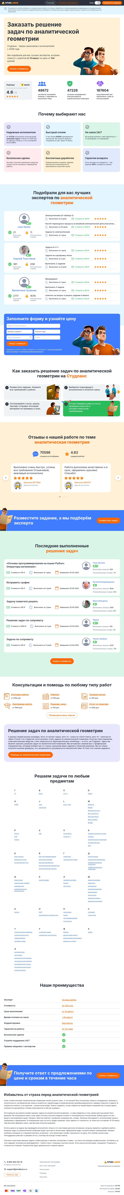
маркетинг (91, 883)
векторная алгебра (45, 859)
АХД (89, 845)
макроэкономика (94, 880)
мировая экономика (95, 901)
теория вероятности (21, 935)
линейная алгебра (69, 880)
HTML (16, 804)
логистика (67, 886)
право (65, 915)
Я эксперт (51, 3)
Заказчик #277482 (32, 482)
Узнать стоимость (19, 69)
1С (15, 793)
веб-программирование (47, 856)
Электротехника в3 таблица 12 (59, 215)
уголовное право (45, 932)
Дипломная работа (22, 704)
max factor (24, 226)
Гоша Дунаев (99, 563)
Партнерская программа (50, 1162)
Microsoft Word (93, 816)
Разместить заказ (108, 520)
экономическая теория (22, 964)
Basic (41, 793)
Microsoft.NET (93, 819)
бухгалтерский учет (21, 862)
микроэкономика (94, 898)
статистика (92, 915)
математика (92, 886)
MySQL (90, 822)
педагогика (67, 912)
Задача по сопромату (20, 639)
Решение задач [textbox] (40, 331)
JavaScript (42, 807)
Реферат (55, 694)
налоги (16, 912)
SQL (40, 833)
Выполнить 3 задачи (54, 287)
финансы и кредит (69, 941)
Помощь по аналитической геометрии (30, 754)
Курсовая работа (20, 694)
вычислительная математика (49, 865)
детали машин (93, 856)
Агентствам (44, 1169)
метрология (92, 895)
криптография (44, 880)
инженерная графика (21, 883)
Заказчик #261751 (82, 482)
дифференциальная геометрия (95, 863)
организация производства (48, 915)
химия (90, 932)
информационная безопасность (20, 890)
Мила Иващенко (100, 601)
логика (65, 883)
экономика (18, 955)
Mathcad (91, 804)
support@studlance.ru (17, 1169)
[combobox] (20, 332)
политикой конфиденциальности (31, 351)
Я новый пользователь (68, 3)
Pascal (16, 833)
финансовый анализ (70, 935)
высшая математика (46, 862)
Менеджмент (51, 279)
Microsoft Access (94, 810)
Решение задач (58, 704)
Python (16, 839)
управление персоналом (47, 935)
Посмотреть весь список (62, 715)
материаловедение (95, 889)
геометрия (67, 856)
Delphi (90, 793)
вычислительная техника (48, 868)
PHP (15, 836)
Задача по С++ (52, 247)
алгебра (91, 836)
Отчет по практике (98, 704)
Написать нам (12, 1174)
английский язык (94, 842)
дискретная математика (96, 859)
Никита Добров (100, 639)
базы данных (19, 856)
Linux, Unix (67, 804)
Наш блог (43, 1177)
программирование (70, 918)
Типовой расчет (97, 694)
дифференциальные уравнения (95, 868)
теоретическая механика (23, 932)
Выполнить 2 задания (55, 264)
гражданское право (70, 859)
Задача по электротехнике (57, 232)
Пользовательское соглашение (109, 1166)
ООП (40, 912)
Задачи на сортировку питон (58, 255)
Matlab (90, 807)
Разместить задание (112, 3)
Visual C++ (67, 836)
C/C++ (65, 793)
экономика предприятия (23, 961)
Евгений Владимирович (104, 582)
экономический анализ (22, 967)
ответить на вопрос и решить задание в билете (67, 295)
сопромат (91, 912)
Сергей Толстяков (24, 258)
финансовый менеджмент (72, 938)
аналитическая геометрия (97, 839)
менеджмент (92, 892)
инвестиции (18, 880)
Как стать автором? (48, 1165)
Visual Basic (67, 833)
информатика (19, 886)
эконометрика (19, 952)
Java (40, 804)
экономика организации (23, 958)
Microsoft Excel (93, 813)
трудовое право (20, 941)
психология (67, 921)
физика (65, 932)
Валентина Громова (24, 290)
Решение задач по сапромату (25, 620)
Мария (96, 620)
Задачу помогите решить (22, 601)
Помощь (43, 1173)
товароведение (19, 938)
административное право (97, 833)
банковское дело (20, 859)
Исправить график (18, 582)
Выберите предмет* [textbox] (15, 331)
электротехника (20, 970)
